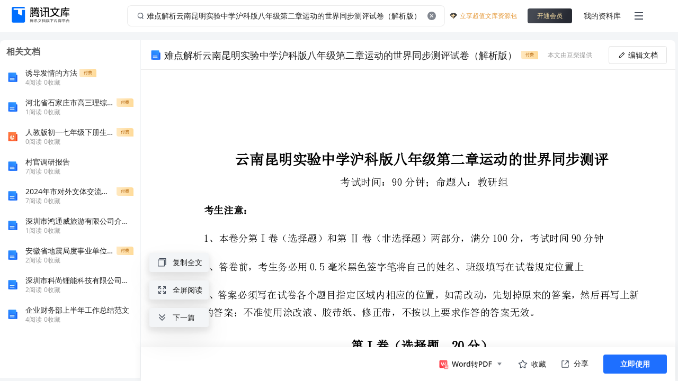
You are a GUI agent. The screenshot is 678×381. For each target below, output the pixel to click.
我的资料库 (602, 16)
